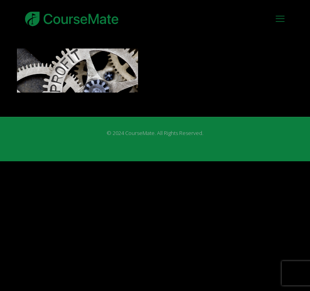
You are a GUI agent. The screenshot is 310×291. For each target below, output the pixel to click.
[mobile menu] (280, 18)
